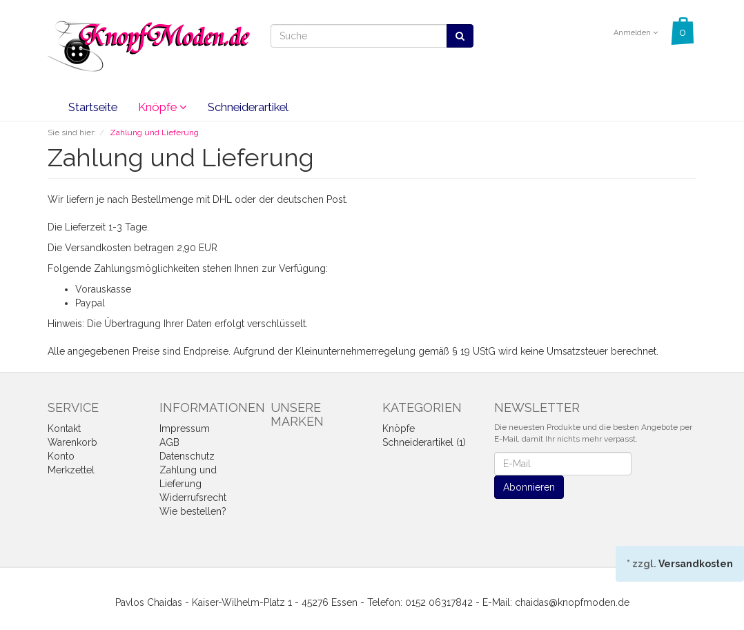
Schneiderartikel (248, 107)
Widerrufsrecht (192, 497)
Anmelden (636, 32)
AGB (169, 442)
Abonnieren (529, 487)
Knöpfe (162, 107)
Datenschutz (187, 456)
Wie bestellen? (192, 511)
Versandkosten (695, 563)
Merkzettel (71, 469)
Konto (61, 456)
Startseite (92, 107)
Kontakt (64, 428)
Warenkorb (72, 442)
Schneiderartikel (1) (424, 442)
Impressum (184, 428)
